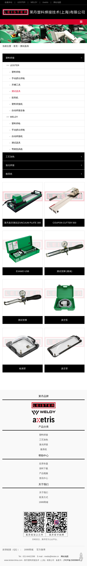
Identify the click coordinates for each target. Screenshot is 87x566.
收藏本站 (8, 2)
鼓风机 (15, 97)
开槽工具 (16, 84)
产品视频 (43, 473)
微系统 (9, 174)
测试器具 (24, 46)
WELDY (34, 2)
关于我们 (43, 492)
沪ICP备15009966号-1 (72, 560)
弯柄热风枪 (17, 149)
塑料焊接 (10, 58)
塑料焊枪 (16, 72)
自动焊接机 (17, 136)
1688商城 (28, 549)
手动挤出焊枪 (18, 78)
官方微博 (40, 549)
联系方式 (43, 497)
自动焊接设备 (18, 110)
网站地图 (57, 2)
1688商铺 (43, 502)
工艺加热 (10, 156)
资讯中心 (43, 478)
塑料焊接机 (17, 104)
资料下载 (43, 468)
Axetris (45, 2)
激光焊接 (10, 165)
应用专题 (43, 463)
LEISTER (21, 2)
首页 (15, 46)
